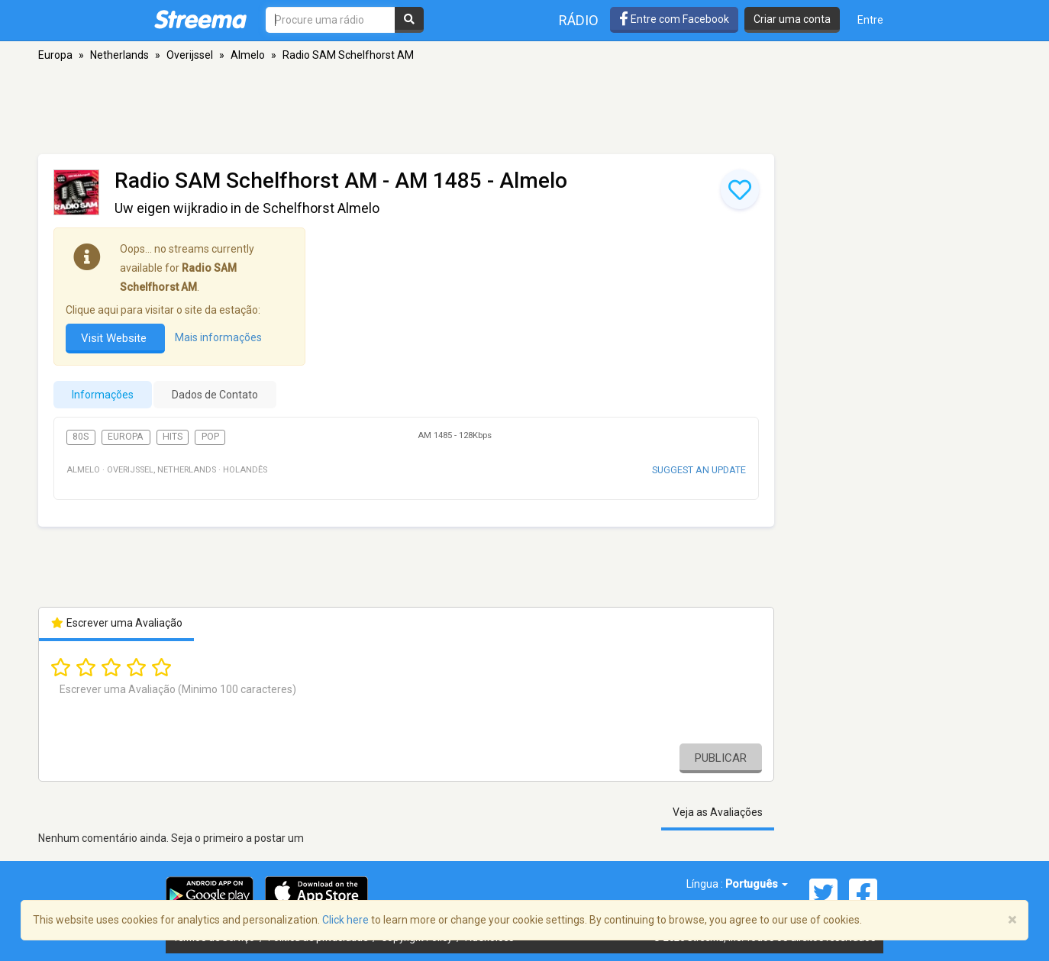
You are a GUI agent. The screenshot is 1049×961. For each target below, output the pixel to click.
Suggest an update (699, 470)
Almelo (248, 55)
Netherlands (119, 55)
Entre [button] (870, 20)
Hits (172, 436)
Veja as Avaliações (718, 812)
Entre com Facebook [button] (674, 19)
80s (81, 436)
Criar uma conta (792, 19)
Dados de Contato (215, 395)
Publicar (721, 758)
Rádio (579, 20)
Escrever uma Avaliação (116, 623)
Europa (55, 55)
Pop (210, 436)
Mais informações (218, 337)
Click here (345, 920)
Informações (103, 395)
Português (756, 884)
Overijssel (189, 55)
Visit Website (115, 338)
